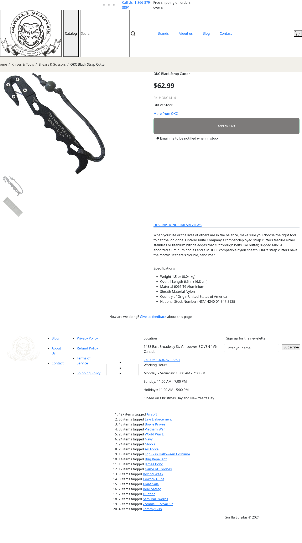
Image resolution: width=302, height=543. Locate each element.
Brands (163, 33)
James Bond (154, 464)
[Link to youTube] (125, 362)
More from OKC (165, 113)
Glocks (150, 444)
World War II (154, 434)
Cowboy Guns (153, 479)
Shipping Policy (88, 373)
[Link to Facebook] (125, 368)
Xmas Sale (151, 484)
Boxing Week (153, 474)
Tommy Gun (152, 509)
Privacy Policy (87, 338)
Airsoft (152, 414)
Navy (148, 439)
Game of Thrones (158, 469)
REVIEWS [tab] (195, 225)
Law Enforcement (158, 419)
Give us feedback (153, 316)
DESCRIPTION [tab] (164, 225)
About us (186, 33)
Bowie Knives (155, 424)
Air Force (151, 449)
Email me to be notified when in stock (187, 138)
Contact (226, 33)
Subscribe (291, 347)
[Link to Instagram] (119, 4)
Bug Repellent (156, 459)
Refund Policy (87, 348)
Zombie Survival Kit (158, 504)
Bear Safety (152, 489)
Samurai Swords (155, 499)
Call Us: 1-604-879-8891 (162, 360)
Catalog (71, 33)
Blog (206, 33)
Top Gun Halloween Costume (167, 454)
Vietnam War (155, 429)
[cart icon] (298, 33)
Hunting (149, 494)
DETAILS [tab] (181, 225)
